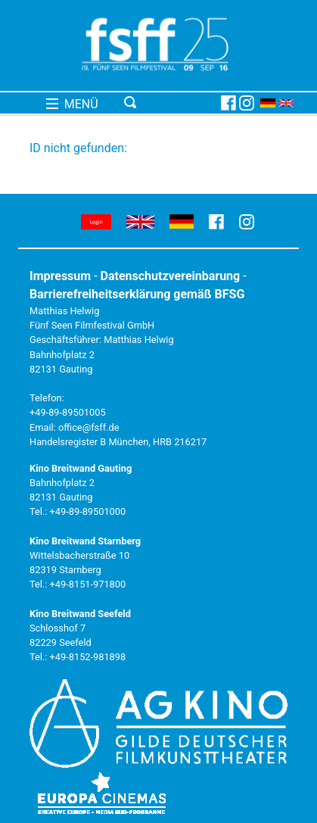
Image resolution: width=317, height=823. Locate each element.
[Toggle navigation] (170, 103)
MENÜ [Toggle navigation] (72, 104)
